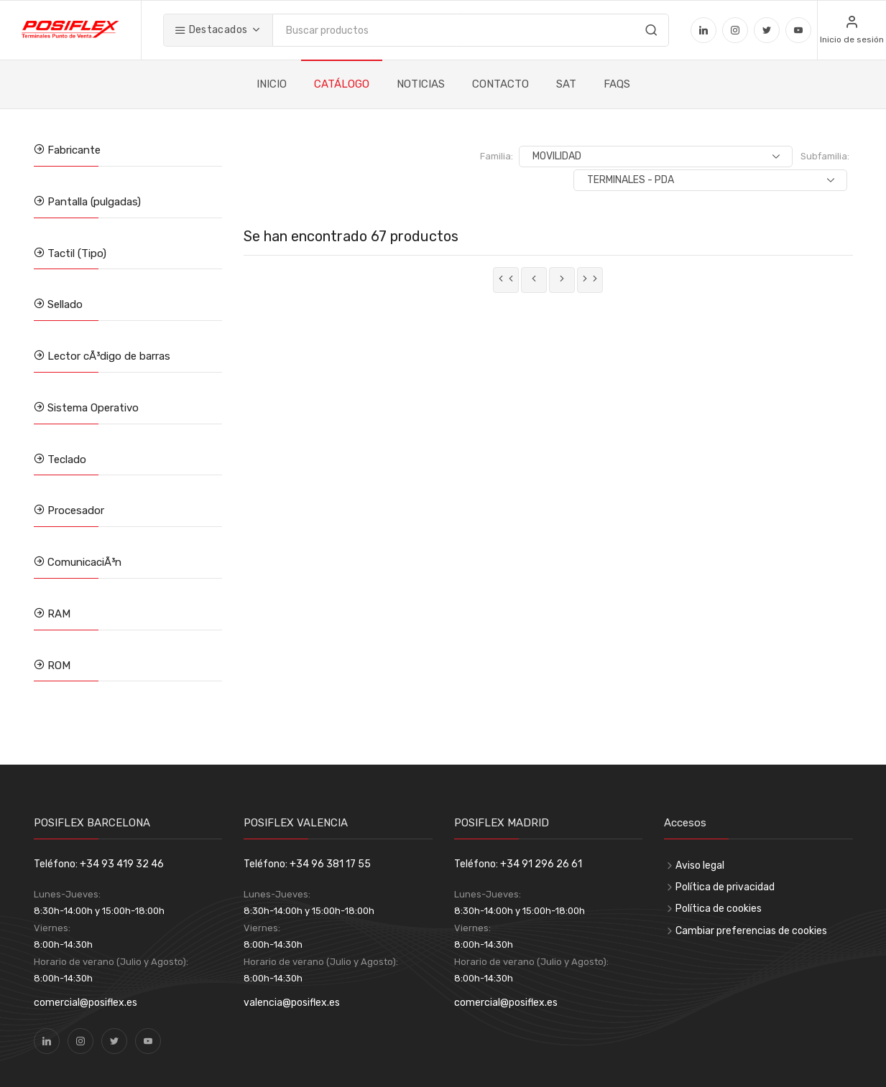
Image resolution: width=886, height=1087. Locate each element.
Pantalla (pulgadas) (93, 201)
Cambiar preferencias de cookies (751, 931)
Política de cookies (718, 908)
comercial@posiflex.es (85, 1003)
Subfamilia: (681, 156)
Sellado (64, 304)
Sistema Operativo (92, 407)
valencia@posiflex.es (292, 1003)
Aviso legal (699, 865)
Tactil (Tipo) (75, 253)
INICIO (272, 84)
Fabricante (73, 150)
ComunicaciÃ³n (83, 562)
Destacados (211, 30)
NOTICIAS (421, 84)
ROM (57, 665)
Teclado (65, 459)
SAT (566, 84)
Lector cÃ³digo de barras (107, 356)
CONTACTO (500, 84)
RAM (57, 613)
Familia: (492, 156)
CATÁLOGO (341, 84)
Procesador (74, 510)
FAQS (617, 84)
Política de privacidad (725, 887)
